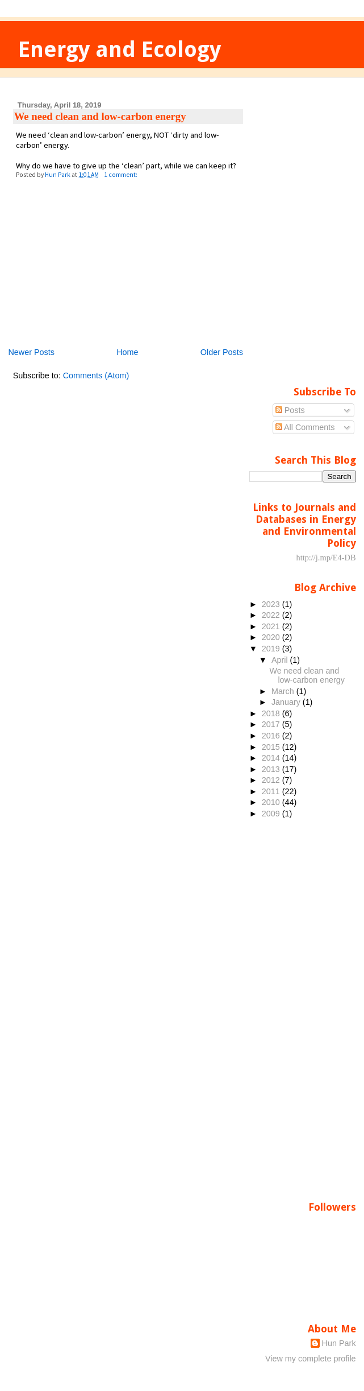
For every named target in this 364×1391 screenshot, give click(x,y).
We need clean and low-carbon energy (100, 116)
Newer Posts (31, 352)
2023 (272, 604)
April (280, 659)
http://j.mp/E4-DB (325, 557)
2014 (272, 757)
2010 (272, 802)
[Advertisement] (98, 267)
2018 (272, 713)
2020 (272, 637)
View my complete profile (310, 1358)
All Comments (305, 427)
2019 (272, 648)
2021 (272, 626)
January (287, 702)
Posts (290, 410)
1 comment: (121, 175)
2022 (272, 615)
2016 (272, 735)
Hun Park (339, 1343)
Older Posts (221, 352)
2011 (272, 791)
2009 (272, 813)
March (283, 691)
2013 (272, 769)
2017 (272, 724)
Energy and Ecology (119, 49)
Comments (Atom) (96, 375)
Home (127, 352)
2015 (272, 747)
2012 (272, 780)
